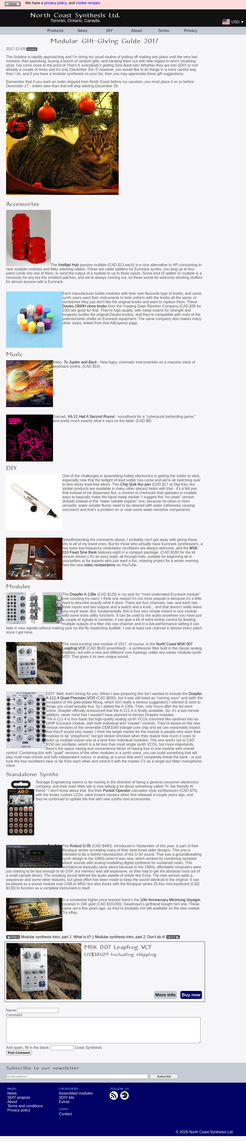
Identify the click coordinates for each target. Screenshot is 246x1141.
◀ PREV (13, 937)
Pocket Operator (117, 791)
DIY (109, 31)
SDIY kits (66, 1102)
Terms (163, 31)
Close (12, 4)
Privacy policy (18, 1115)
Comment (14, 1015)
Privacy (190, 31)
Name (11, 1010)
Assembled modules (76, 1098)
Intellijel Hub (69, 265)
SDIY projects (18, 1102)
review (31, 49)
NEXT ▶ (173, 937)
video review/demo (99, 565)
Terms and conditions (25, 1111)
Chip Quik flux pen (135, 484)
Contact (65, 1119)
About (136, 31)
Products (55, 31)
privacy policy (55, 3)
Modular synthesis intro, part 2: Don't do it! (130, 937)
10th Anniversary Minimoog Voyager (170, 900)
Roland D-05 (80, 846)
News (82, 31)
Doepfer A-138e (83, 594)
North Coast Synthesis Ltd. (75, 15)
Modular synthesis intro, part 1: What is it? (56, 937)
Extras (64, 1107)
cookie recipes (88, 3)
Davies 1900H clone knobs (84, 306)
